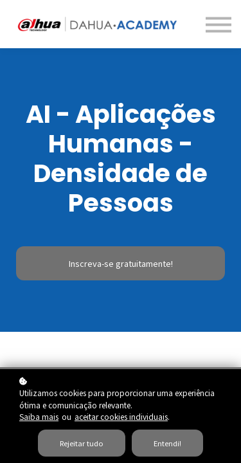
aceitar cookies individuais (121, 416)
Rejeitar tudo (81, 443)
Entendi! (167, 443)
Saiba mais (38, 416)
